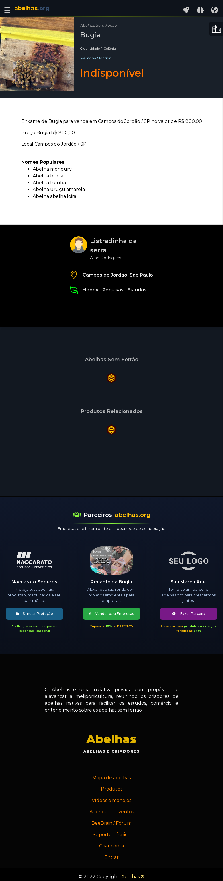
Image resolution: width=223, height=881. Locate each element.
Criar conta (111, 846)
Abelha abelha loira (54, 196)
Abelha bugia (48, 176)
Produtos (111, 789)
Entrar (111, 857)
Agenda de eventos (111, 811)
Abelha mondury (52, 169)
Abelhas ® (132, 876)
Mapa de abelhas (111, 777)
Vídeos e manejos (111, 800)
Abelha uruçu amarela (59, 189)
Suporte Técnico (111, 834)
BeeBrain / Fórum (111, 823)
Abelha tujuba (49, 182)
